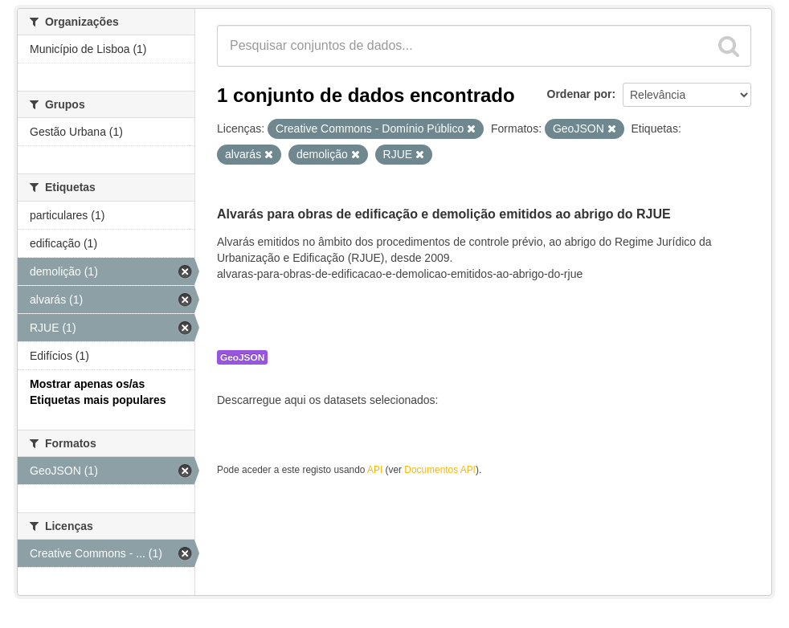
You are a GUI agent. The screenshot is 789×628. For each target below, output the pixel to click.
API (374, 469)
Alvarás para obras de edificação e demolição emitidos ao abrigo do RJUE (444, 214)
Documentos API (440, 469)
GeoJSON (242, 357)
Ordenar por (579, 94)
